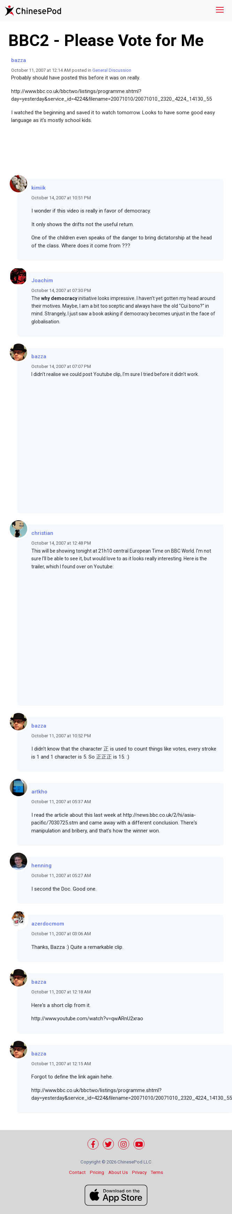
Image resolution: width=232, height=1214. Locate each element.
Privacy (139, 1172)
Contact (77, 1172)
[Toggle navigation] (220, 11)
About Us (118, 1172)
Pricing (97, 1172)
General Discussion (111, 70)
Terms (157, 1172)
